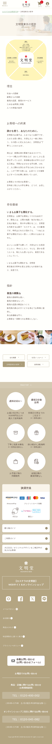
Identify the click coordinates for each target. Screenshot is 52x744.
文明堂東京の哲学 (13, 364)
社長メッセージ (37, 357)
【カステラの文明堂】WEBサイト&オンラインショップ (26, 4)
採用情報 (37, 364)
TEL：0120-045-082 (26, 719)
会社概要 (13, 357)
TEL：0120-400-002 (26, 695)
